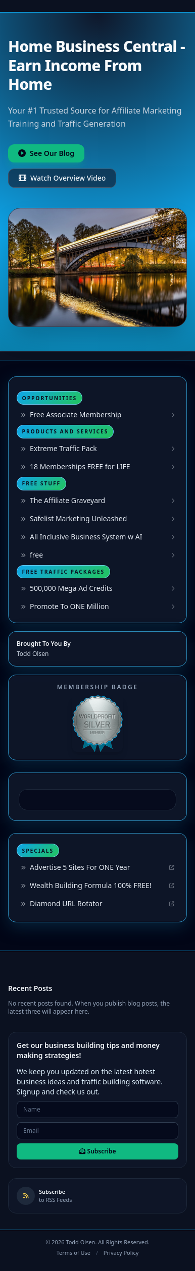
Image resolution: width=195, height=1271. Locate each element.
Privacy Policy (121, 1252)
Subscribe (97, 1151)
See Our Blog (46, 153)
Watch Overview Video (62, 178)
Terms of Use (73, 1252)
